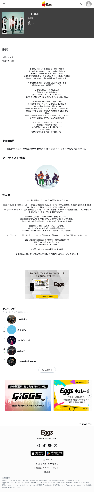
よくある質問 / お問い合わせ (47, 464)
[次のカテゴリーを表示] (89, 395)
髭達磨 (30, 18)
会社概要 (46, 472)
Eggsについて (47, 460)
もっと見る (47, 369)
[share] (29, 23)
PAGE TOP (85, 424)
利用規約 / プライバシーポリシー (47, 468)
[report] (33, 23)
